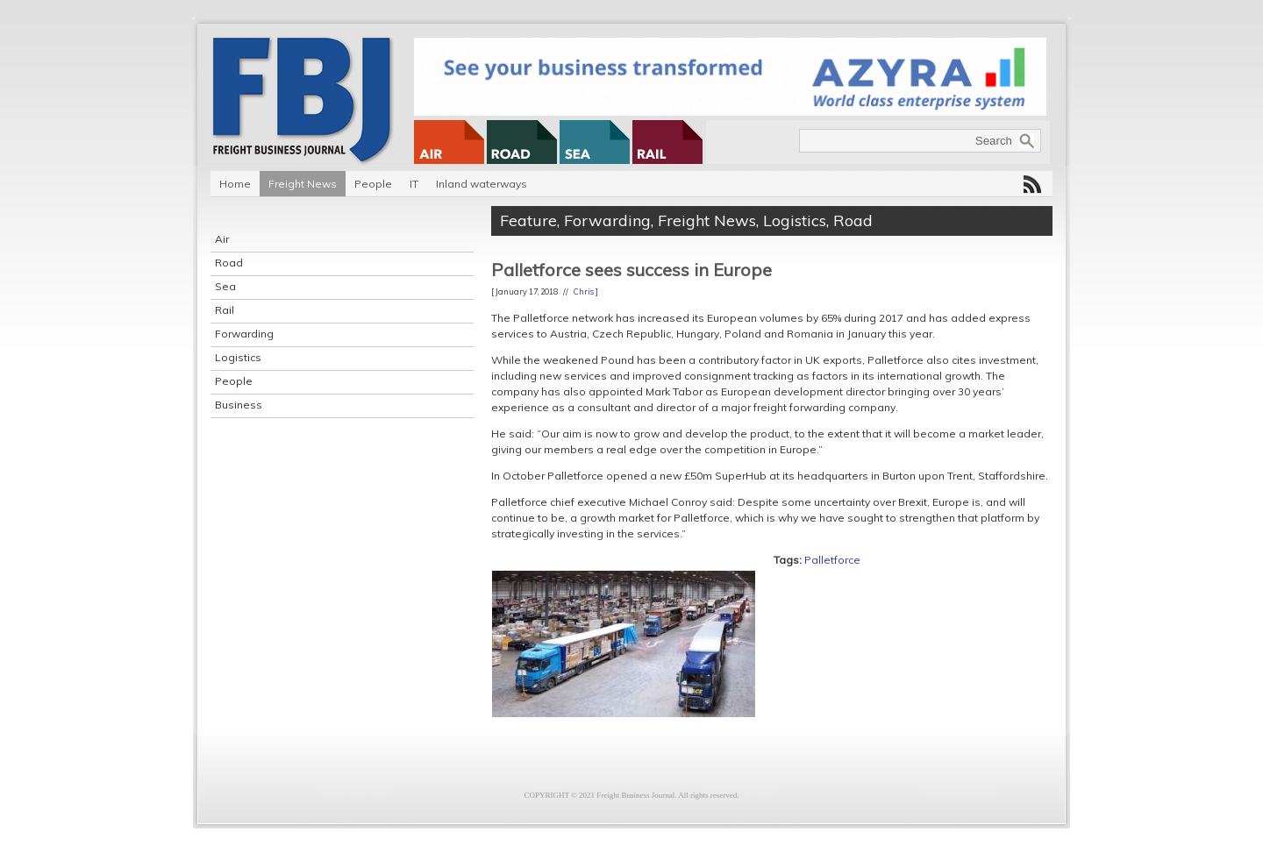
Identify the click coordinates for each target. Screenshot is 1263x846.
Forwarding (244, 333)
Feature (528, 220)
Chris (584, 291)
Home (235, 183)
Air (222, 238)
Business (238, 404)
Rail (224, 309)
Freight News (302, 183)
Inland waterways (481, 183)
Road (229, 262)
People (373, 183)
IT (414, 183)
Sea (225, 286)
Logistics (238, 357)
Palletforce (832, 559)
